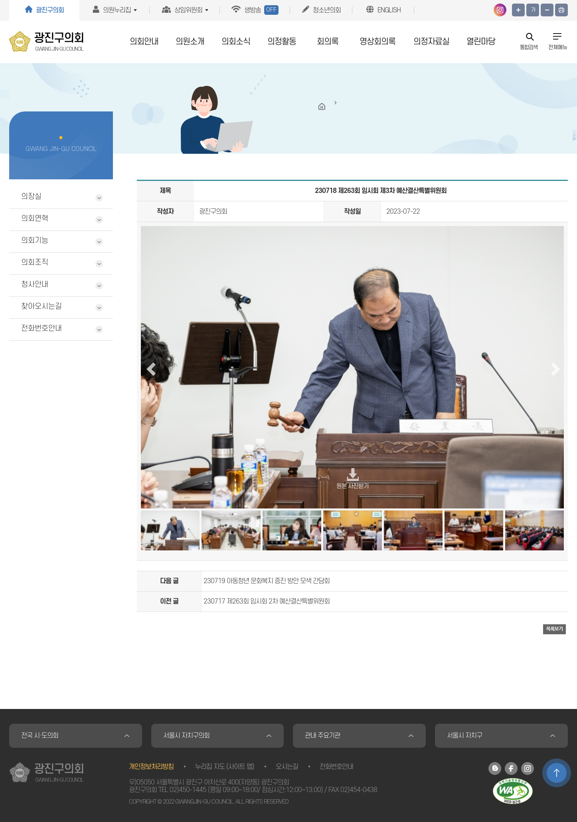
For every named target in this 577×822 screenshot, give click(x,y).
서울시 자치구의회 (186, 735)
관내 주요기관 (322, 735)
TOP (557, 773)
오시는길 (287, 766)
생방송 (261, 10)
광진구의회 (50, 10)
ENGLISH (389, 10)
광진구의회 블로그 (494, 768)
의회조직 (34, 262)
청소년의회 (327, 10)
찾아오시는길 (41, 306)
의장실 (31, 197)
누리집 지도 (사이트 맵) (224, 766)
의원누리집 (117, 10)
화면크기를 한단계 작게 (547, 10)
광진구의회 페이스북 (511, 768)
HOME (322, 106)
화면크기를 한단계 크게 (518, 10)
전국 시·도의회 (39, 735)
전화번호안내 (41, 328)
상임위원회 (188, 10)
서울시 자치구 (464, 735)
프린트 (561, 10)
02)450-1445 (188, 790)
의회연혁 (34, 218)
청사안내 (34, 284)
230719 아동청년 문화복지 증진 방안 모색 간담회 (267, 581)
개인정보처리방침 (151, 766)
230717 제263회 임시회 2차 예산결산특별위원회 (267, 601)
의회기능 (34, 240)
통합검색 (528, 47)
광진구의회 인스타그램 (500, 10)
